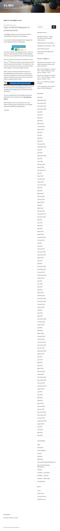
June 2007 (40, 359)
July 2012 (39, 243)
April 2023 (39, 132)
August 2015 (40, 202)
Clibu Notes (40, 447)
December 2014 (41, 214)
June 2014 (39, 222)
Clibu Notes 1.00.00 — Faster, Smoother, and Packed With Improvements (45, 38)
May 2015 (39, 205)
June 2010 (40, 284)
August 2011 (40, 257)
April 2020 (40, 141)
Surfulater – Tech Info (42, 475)
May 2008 (40, 330)
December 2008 (41, 319)
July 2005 (39, 426)
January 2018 (40, 167)
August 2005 (40, 424)
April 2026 (40, 97)
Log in (39, 490)
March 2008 (40, 333)
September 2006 (41, 386)
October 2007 (41, 348)
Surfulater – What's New (43, 478)
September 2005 (41, 421)
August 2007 (40, 354)
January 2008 (40, 339)
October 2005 (41, 418)
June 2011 (39, 260)
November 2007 (41, 345)
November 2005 (41, 415)
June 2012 (39, 246)
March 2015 (40, 208)
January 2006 (40, 409)
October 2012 (40, 240)
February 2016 (41, 196)
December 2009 (41, 298)
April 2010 (39, 289)
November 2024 (41, 106)
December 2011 (41, 252)
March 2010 (40, 292)
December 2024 (41, 103)
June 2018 (39, 161)
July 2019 (39, 150)
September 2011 (41, 254)
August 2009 (40, 307)
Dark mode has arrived (43, 48)
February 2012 (41, 249)
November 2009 (41, 301)
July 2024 (39, 112)
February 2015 (41, 211)
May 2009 (40, 313)
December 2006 (41, 377)
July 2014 (39, 219)
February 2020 (41, 144)
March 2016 (40, 193)
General (39, 453)
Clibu (9, 5)
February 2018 (41, 164)
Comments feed (41, 496)
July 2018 (39, 158)
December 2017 (41, 170)
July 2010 (39, 281)
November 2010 (41, 269)
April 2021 (39, 138)
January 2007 (40, 374)
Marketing (40, 459)
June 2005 (40, 429)
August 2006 (40, 389)
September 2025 (41, 100)
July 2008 (39, 327)
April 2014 (39, 228)
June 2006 (40, 394)
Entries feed (40, 493)
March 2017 (40, 176)
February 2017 (41, 179)
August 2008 (40, 324)
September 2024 (41, 109)
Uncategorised (41, 481)
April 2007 (40, 365)
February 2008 (41, 336)
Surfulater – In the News (43, 472)
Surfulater (39, 469)
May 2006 (40, 397)
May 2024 (39, 117)
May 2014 (39, 225)
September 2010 (41, 275)
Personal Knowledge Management (46, 462)
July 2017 (39, 173)
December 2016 (41, 185)
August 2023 (40, 129)
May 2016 (39, 187)
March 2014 (40, 231)
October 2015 (41, 199)
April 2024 (40, 120)
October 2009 (41, 304)
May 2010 (39, 286)
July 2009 (39, 310)
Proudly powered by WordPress (11, 527)
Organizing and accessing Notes (45, 43)
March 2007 (40, 368)
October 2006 (41, 383)
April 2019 (39, 152)
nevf (38, 86)
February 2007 (41, 371)
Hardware (39, 456)
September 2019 (41, 147)
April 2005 (40, 435)
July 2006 (39, 391)
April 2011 (39, 263)
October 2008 (41, 321)
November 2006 (41, 380)
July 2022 (39, 135)
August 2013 (40, 234)
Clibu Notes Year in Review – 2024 (46, 45)
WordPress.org (41, 499)
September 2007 (41, 351)
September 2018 (41, 155)
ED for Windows (41, 450)
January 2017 (40, 182)
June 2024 (40, 115)
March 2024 (40, 123)
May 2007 (40, 362)
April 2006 (40, 400)
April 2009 (40, 316)
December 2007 (41, 342)
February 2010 (41, 295)
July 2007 (39, 356)
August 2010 (40, 278)
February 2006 (41, 406)
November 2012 (41, 237)
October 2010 (41, 272)
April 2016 (39, 190)
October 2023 (41, 126)
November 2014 (41, 217)
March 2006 (40, 403)
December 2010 (41, 266)
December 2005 (41, 412)
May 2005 (40, 432)
